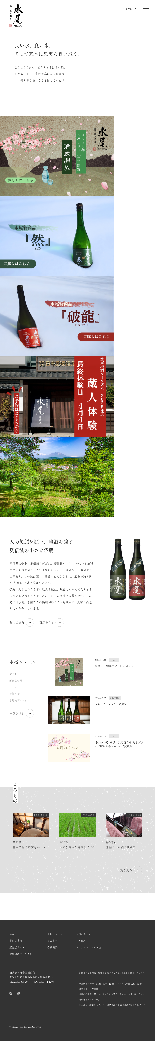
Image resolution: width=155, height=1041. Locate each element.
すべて (13, 674)
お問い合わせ (83, 934)
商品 (11, 934)
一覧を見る (22, 713)
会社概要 (52, 947)
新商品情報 (15, 681)
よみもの (52, 941)
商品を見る (51, 622)
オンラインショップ (89, 947)
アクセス (81, 941)
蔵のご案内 (22, 622)
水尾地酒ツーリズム (20, 700)
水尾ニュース (54, 934)
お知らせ (14, 694)
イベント (14, 687)
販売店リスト (17, 947)
